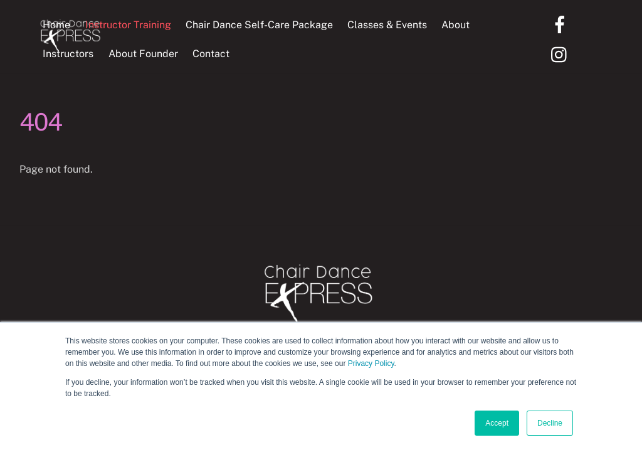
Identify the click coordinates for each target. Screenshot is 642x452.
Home (56, 25)
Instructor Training (128, 25)
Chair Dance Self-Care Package (259, 25)
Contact (210, 54)
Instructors (68, 54)
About (455, 25)
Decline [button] (549, 423)
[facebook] (562, 24)
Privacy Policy (371, 363)
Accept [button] (496, 423)
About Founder (143, 54)
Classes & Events (387, 25)
